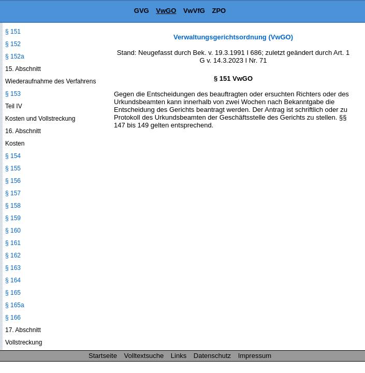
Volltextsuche (144, 356)
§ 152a (14, 56)
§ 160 (13, 230)
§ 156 (13, 180)
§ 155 (13, 168)
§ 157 (13, 193)
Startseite (103, 356)
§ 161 (13, 243)
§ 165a (14, 305)
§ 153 (13, 93)
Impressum (254, 356)
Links (178, 356)
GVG (141, 11)
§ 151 (13, 31)
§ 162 (13, 255)
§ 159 (13, 218)
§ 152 (13, 44)
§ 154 (13, 156)
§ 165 (13, 292)
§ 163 (13, 267)
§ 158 (13, 205)
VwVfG (194, 11)
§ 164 (13, 280)
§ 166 (13, 317)
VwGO (166, 11)
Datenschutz (212, 356)
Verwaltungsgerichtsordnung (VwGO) (233, 37)
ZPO (219, 11)
